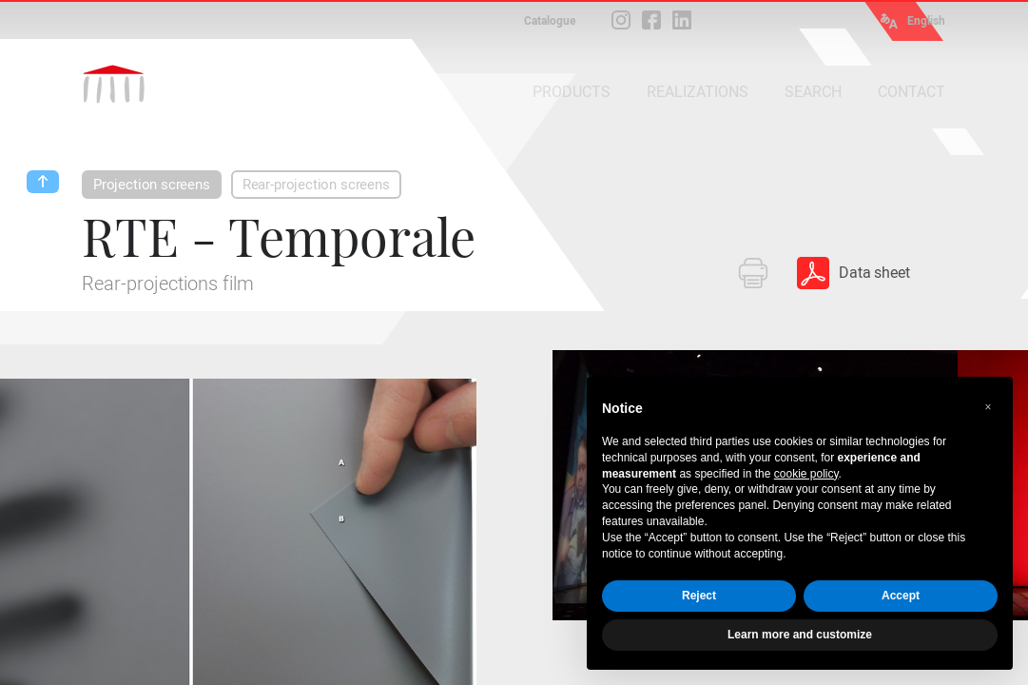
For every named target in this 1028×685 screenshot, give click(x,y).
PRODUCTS (572, 92)
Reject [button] (699, 595)
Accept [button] (901, 595)
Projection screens (151, 184)
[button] (988, 407)
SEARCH (813, 92)
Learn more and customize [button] (799, 634)
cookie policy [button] (806, 473)
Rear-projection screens (316, 184)
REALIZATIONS (697, 92)
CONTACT (911, 92)
